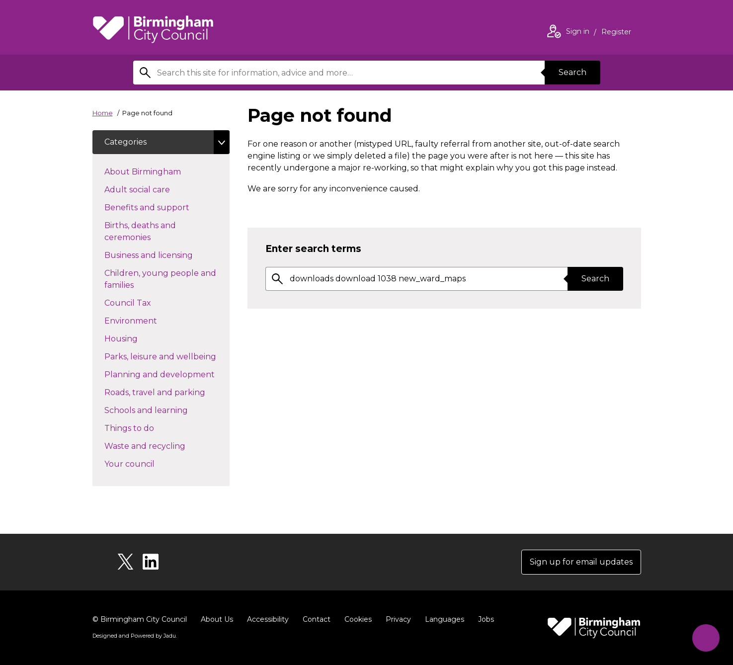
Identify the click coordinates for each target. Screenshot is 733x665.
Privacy (398, 619)
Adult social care (154, 188)
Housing (138, 337)
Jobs (486, 619)
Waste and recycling (162, 445)
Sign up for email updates (581, 562)
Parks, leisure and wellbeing (167, 355)
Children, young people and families (160, 279)
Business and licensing (166, 254)
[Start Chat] (706, 638)
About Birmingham (160, 171)
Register (616, 32)
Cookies (358, 619)
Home (102, 113)
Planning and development (167, 373)
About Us (217, 619)
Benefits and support (164, 206)
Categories (125, 142)
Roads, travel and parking (167, 391)
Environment (148, 320)
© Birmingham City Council (139, 619)
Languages (444, 619)
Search (572, 72)
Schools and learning (163, 409)
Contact (316, 619)
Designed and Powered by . (134, 635)
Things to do (146, 427)
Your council (147, 463)
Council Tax (145, 302)
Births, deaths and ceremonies (145, 231)
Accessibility (268, 619)
